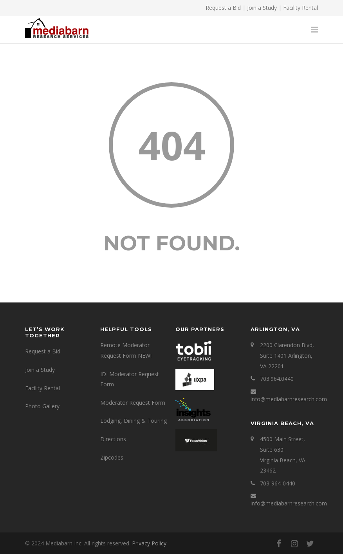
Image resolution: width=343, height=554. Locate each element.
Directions (113, 439)
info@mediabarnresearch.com (289, 399)
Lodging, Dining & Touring (133, 420)
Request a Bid (223, 7)
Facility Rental (300, 7)
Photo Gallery (42, 406)
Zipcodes (111, 457)
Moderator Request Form (132, 402)
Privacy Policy (149, 543)
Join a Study (262, 7)
